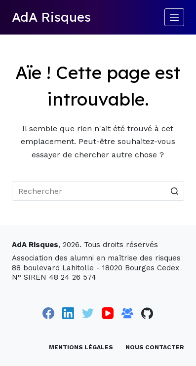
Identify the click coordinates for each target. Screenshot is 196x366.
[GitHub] (147, 313)
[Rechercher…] (98, 191)
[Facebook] (48, 313)
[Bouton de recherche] (174, 191)
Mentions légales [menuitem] (81, 347)
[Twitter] (88, 313)
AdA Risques (51, 17)
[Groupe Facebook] (127, 313)
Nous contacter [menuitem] (154, 347)
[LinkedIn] (68, 313)
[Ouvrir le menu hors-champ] (174, 17)
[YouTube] (108, 313)
